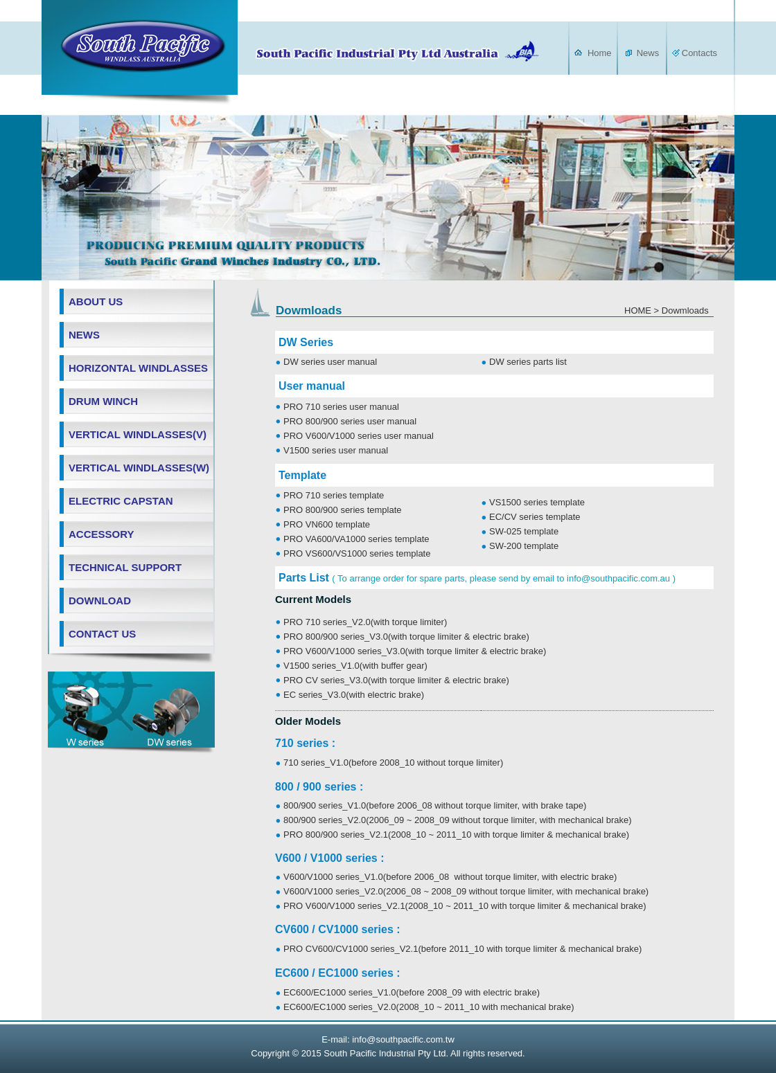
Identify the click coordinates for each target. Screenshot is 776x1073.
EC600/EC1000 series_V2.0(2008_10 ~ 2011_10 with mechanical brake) (428, 1007)
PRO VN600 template (326, 524)
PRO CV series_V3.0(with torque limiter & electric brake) (396, 680)
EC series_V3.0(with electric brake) (353, 694)
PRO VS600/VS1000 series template (356, 553)
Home (600, 53)
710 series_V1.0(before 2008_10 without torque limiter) (393, 762)
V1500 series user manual (335, 450)
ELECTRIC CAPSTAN (121, 501)
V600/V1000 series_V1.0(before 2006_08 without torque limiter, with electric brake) (450, 877)
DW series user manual (330, 362)
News (647, 53)
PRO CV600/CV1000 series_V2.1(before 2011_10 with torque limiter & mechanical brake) (462, 949)
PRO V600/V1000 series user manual (358, 436)
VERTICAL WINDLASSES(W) (139, 468)
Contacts (699, 53)
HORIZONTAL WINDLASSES (138, 368)
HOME (637, 310)
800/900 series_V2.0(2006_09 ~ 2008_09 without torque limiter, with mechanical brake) (457, 820)
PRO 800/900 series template (342, 510)
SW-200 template (523, 546)
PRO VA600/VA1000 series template (356, 539)
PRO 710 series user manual (341, 407)
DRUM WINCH (103, 401)
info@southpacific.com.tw (403, 1039)
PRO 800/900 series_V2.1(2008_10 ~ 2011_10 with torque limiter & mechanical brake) (456, 834)
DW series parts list (528, 362)
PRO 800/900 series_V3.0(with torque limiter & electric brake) (406, 636)
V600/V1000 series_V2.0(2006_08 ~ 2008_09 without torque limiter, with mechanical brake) (466, 891)
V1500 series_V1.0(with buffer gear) (355, 665)
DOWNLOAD (100, 600)
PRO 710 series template (333, 495)
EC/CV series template (535, 517)
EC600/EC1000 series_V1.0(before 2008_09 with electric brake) (411, 992)
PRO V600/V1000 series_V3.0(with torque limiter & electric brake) (414, 651)
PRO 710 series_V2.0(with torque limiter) (365, 622)
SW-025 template (523, 531)
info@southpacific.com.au (618, 578)
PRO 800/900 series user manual (349, 421)
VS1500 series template (537, 502)
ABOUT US (96, 301)
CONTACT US (102, 634)
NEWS (84, 335)
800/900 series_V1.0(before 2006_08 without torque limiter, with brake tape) (434, 805)
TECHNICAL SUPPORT (125, 567)
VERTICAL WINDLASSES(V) (137, 434)
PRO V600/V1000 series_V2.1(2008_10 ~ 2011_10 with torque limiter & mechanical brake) (464, 906)
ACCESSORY (101, 534)
